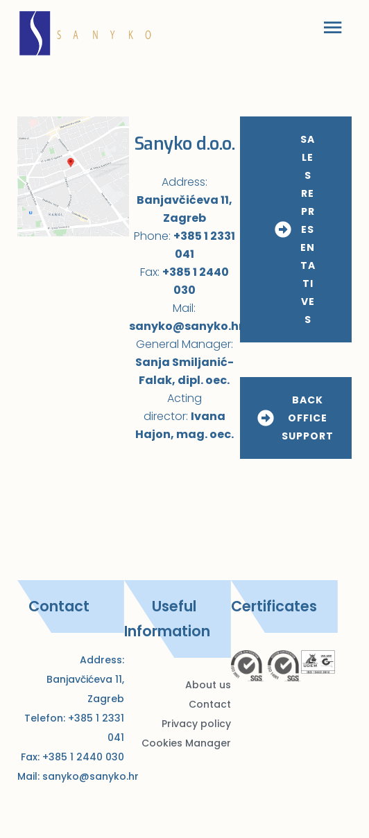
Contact (210, 704)
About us (208, 685)
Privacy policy (196, 724)
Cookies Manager (186, 743)
